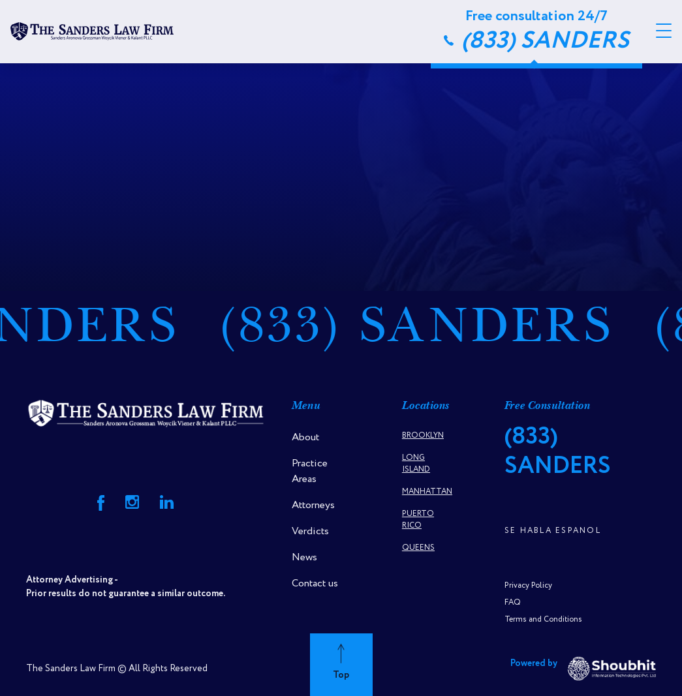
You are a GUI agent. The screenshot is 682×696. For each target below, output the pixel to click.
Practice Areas (310, 471)
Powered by (583, 668)
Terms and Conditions (543, 619)
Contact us (315, 583)
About (305, 437)
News (304, 557)
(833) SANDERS (428, 330)
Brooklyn (423, 435)
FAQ (512, 602)
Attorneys (313, 505)
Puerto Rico (418, 519)
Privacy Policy (528, 585)
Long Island (416, 463)
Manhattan (427, 491)
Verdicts (310, 531)
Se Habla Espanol (552, 530)
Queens (418, 547)
